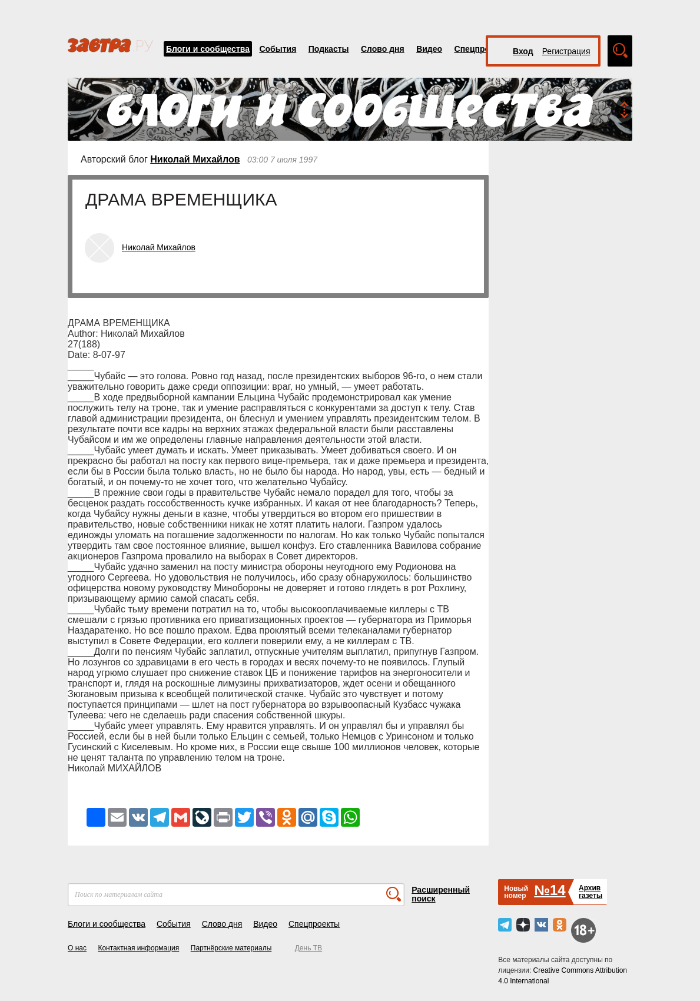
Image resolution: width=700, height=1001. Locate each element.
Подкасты (328, 49)
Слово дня (382, 49)
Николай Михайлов (195, 159)
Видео (429, 49)
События (277, 49)
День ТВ (308, 948)
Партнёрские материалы (231, 948)
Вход (523, 51)
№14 (549, 890)
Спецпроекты (482, 49)
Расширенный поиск (441, 894)
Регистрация (566, 51)
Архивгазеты (590, 892)
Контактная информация (138, 948)
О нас (77, 948)
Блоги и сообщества (208, 49)
